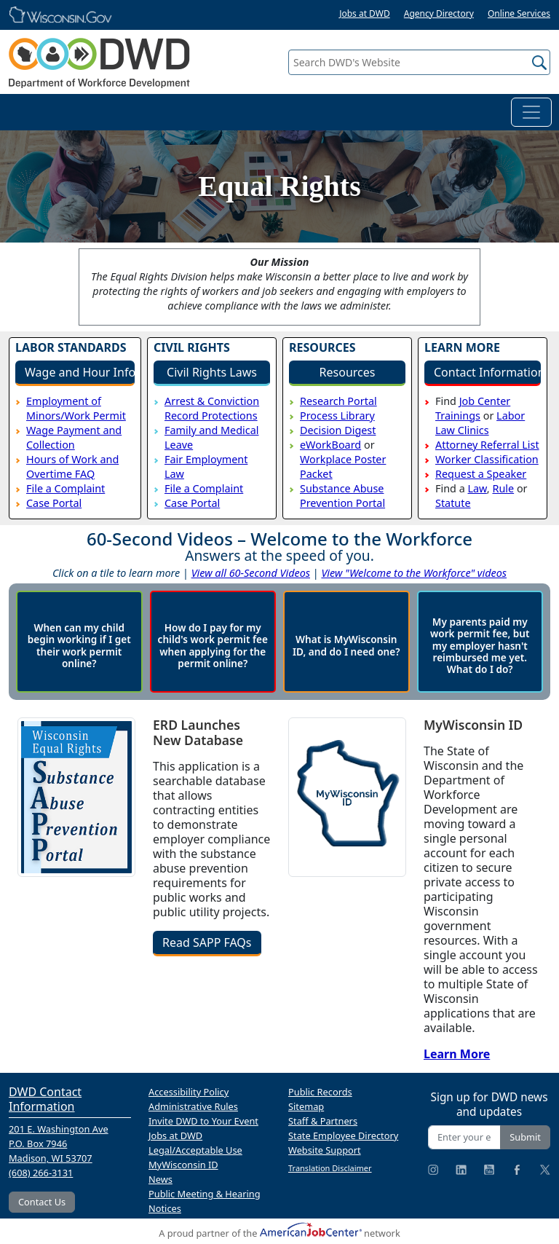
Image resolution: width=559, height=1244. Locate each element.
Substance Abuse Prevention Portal (342, 495)
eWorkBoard (330, 445)
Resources (348, 372)
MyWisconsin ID (183, 1164)
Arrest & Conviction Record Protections (211, 408)
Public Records (320, 1091)
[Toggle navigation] (531, 112)
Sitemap (306, 1106)
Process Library (337, 415)
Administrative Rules (193, 1106)
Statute (453, 503)
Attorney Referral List (487, 445)
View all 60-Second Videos (250, 573)
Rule (503, 488)
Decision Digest (338, 430)
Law (476, 488)
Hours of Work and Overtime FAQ (72, 466)
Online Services (519, 13)
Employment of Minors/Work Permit (76, 408)
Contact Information (487, 372)
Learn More (457, 1054)
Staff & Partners (322, 1120)
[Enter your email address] (464, 1137)
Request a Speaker (480, 474)
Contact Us (42, 1201)
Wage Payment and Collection (74, 437)
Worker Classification (487, 459)
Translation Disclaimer (330, 1167)
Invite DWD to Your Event (203, 1120)
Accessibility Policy (188, 1091)
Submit (525, 1136)
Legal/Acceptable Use (195, 1150)
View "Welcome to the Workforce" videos (414, 573)
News (160, 1179)
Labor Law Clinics (480, 423)
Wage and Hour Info (80, 372)
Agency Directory (439, 13)
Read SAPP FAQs (207, 942)
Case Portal (54, 503)
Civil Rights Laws (212, 372)
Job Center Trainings (472, 408)
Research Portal (338, 401)
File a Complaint (65, 488)
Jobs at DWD (364, 13)
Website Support (324, 1150)
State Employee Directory (343, 1135)
